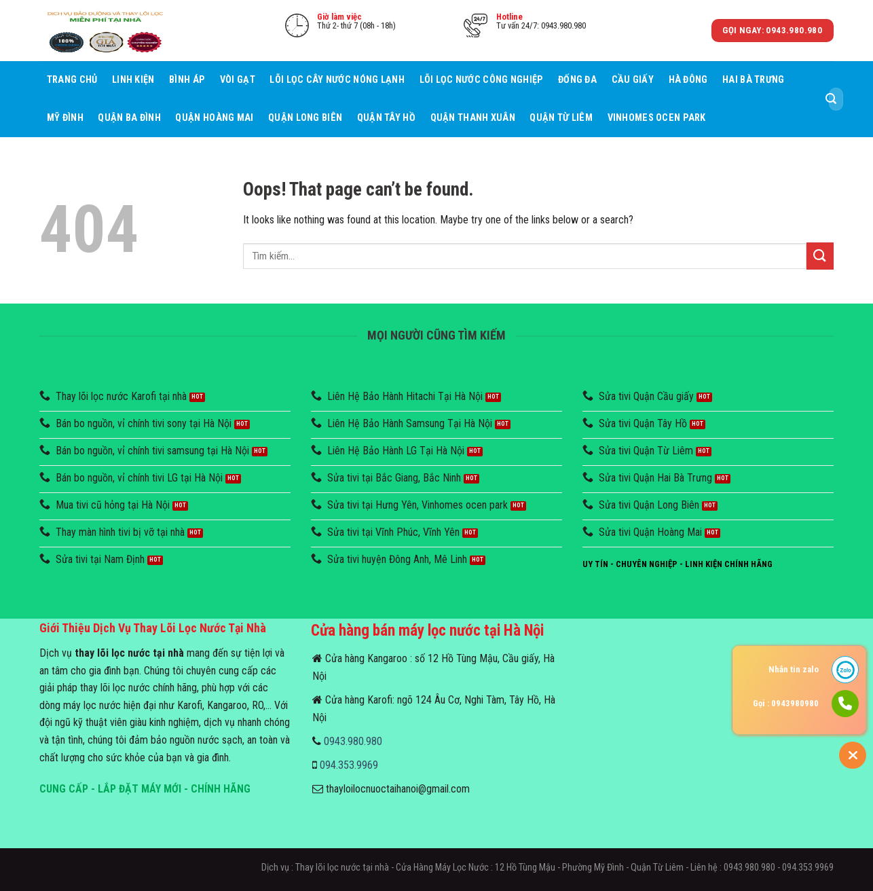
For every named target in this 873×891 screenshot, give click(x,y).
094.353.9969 (349, 765)
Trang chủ (72, 80)
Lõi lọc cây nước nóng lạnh (337, 80)
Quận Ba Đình (129, 118)
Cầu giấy (633, 80)
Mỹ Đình (65, 118)
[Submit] (830, 99)
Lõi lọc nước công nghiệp (482, 80)
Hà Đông (688, 80)
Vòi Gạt (237, 80)
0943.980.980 (353, 741)
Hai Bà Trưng (753, 80)
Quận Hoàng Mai (214, 118)
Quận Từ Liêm (561, 118)
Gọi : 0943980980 (786, 703)
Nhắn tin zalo (793, 669)
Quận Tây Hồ (386, 118)
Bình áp (187, 80)
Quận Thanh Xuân (472, 118)
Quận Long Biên (305, 118)
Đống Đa (577, 80)
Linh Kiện (133, 80)
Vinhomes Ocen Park (657, 118)
